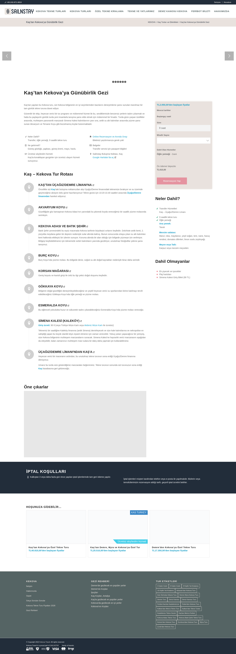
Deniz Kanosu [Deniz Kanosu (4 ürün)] (174, 599)
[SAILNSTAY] (19, 11)
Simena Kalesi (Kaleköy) (58, 320)
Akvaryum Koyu (51, 207)
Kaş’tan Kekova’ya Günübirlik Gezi (44, 22)
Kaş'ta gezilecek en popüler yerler (107, 599)
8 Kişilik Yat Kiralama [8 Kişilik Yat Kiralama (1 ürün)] (190, 586)
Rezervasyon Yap (172, 181)
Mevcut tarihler (164, 110)
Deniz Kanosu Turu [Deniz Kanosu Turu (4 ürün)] (189, 599)
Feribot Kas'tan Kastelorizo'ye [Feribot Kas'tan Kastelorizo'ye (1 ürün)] (168, 604)
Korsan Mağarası (53, 271)
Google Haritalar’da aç (103, 157)
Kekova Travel (45, 642)
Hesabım (227, 2)
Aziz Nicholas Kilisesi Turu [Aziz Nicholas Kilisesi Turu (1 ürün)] (167, 595)
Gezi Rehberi (32, 610)
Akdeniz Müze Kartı (93, 325)
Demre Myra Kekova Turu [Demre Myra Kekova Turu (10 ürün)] (188, 595)
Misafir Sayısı (163, 135)
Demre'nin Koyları (99, 589)
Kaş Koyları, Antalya (100, 596)
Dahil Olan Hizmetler (166, 150)
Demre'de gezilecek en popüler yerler (108, 585)
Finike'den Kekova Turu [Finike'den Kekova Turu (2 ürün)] (190, 604)
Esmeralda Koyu (52, 305)
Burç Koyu (47, 255)
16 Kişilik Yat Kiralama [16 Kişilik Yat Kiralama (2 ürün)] (165, 590)
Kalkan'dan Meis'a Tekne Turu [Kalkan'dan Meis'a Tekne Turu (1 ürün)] (168, 609)
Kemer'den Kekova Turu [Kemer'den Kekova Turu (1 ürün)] (166, 622)
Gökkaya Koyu (50, 286)
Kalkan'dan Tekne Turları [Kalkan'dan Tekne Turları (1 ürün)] (191, 609)
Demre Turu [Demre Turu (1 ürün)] (161, 599)
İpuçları (94, 592)
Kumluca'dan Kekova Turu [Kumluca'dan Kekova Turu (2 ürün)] (187, 622)
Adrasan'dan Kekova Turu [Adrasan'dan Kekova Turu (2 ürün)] (186, 590)
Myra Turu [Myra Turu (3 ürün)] (204, 622)
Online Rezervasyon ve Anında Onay (110, 136)
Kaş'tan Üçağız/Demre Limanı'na (65, 185)
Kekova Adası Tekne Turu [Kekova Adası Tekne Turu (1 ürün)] (166, 618)
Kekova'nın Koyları (100, 606)
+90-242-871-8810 (14, 2)
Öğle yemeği (163, 154)
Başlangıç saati (164, 116)
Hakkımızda (31, 591)
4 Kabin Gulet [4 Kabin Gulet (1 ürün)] (162, 586)
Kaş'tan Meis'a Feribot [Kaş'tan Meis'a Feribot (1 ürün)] (187, 613)
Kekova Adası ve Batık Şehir (62, 226)
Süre (159, 122)
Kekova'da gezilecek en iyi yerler (106, 603)
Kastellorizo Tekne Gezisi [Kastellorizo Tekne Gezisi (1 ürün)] (166, 613)
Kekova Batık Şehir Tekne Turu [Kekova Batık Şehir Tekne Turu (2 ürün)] (190, 618)
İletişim (217, 2)
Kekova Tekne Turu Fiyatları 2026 (40, 605)
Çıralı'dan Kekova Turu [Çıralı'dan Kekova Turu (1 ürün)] (165, 627)
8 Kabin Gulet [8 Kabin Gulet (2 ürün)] (175, 586)
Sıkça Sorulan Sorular (35, 600)
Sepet (28, 596)
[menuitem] (217, 2)
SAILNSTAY (54, 645)
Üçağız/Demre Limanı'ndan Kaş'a (65, 352)
